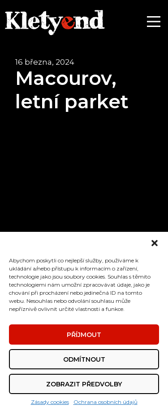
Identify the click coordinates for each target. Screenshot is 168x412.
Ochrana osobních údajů (105, 402)
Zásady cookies (50, 402)
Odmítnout (84, 359)
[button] (154, 243)
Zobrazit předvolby (84, 384)
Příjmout (84, 335)
